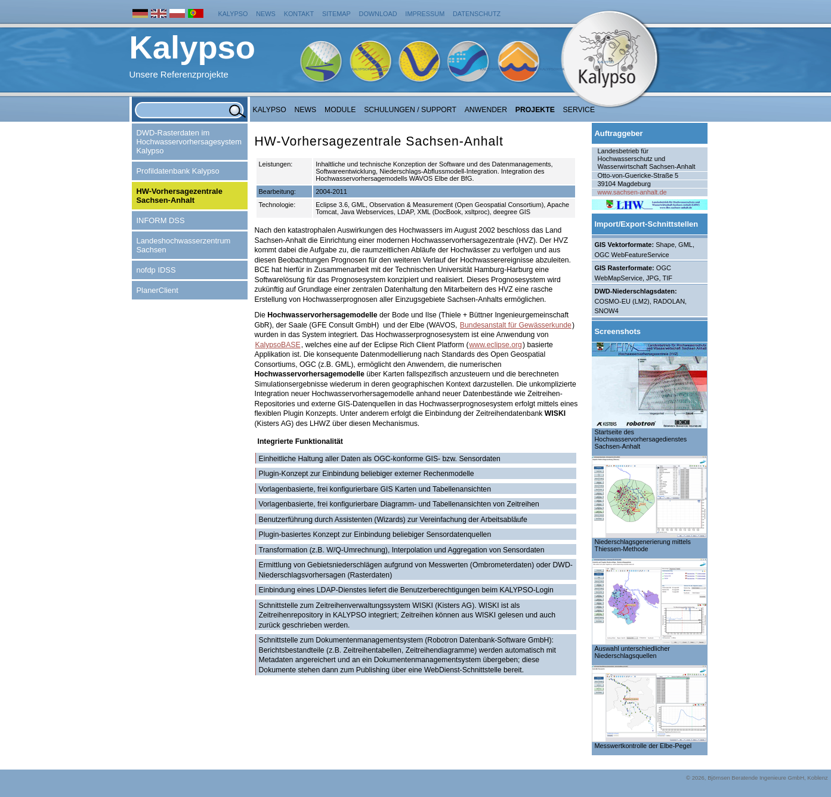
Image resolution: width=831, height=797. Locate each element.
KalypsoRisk (552, 69)
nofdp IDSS (156, 269)
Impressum (424, 13)
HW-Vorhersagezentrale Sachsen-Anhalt (180, 196)
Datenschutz (477, 13)
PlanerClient (157, 290)
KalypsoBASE (278, 345)
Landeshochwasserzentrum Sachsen (184, 245)
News (266, 13)
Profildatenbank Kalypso (178, 170)
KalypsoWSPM (435, 69)
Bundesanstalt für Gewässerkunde (515, 325)
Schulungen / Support (410, 110)
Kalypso (233, 13)
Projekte (535, 110)
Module (340, 110)
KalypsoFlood (494, 69)
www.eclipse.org (495, 345)
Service (579, 110)
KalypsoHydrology (371, 69)
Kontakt (299, 13)
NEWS (306, 110)
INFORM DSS (161, 220)
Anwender (486, 110)
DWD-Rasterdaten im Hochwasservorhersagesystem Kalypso (189, 141)
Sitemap (336, 13)
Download (378, 13)
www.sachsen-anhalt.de (632, 192)
